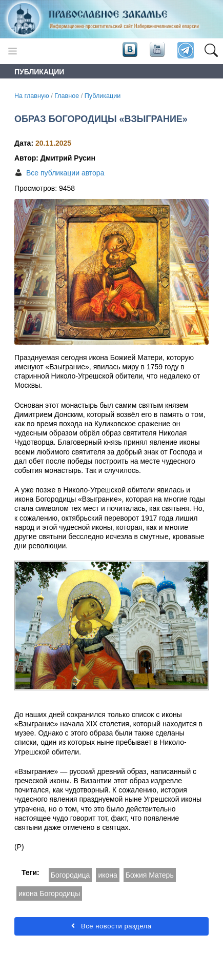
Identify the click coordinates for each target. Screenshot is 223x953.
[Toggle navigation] (12, 51)
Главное (66, 96)
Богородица (70, 875)
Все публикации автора (65, 173)
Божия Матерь (150, 875)
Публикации (103, 96)
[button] (211, 51)
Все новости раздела (111, 926)
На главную (31, 96)
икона (107, 875)
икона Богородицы (49, 893)
